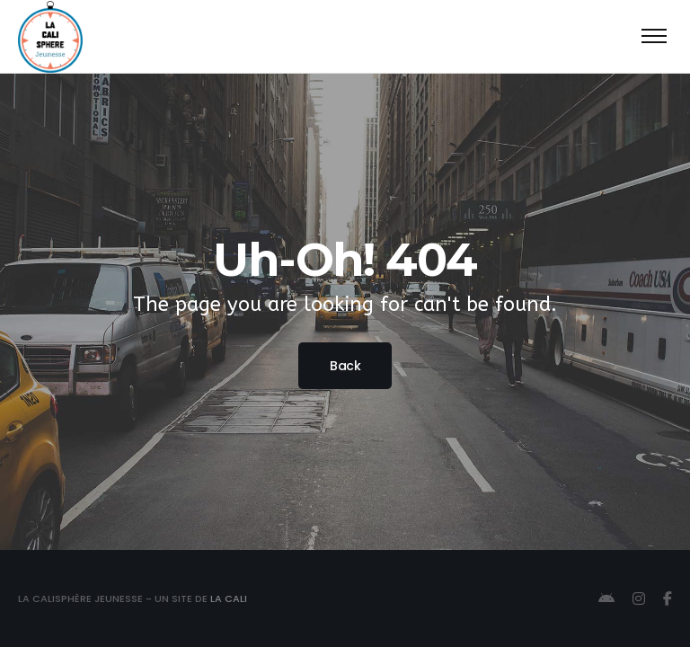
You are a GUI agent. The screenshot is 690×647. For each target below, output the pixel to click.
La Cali (228, 598)
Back (345, 366)
